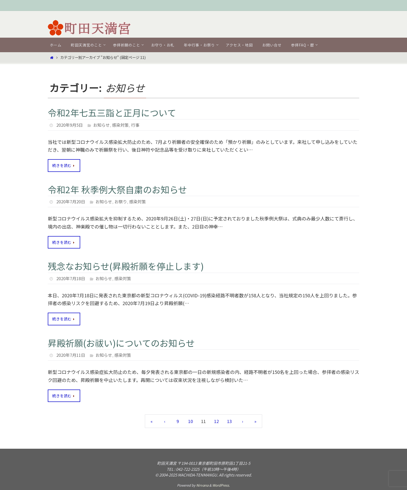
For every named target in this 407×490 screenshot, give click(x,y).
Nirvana (202, 485)
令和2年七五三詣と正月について (112, 112)
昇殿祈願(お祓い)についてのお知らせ (121, 343)
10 (190, 421)
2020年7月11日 (70, 355)
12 (216, 421)
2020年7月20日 (70, 201)
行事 (135, 125)
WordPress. (221, 485)
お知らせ (101, 125)
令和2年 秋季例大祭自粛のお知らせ (117, 189)
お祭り (120, 201)
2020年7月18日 (70, 278)
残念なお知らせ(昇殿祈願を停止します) (126, 266)
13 (229, 421)
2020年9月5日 (69, 125)
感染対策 (120, 125)
